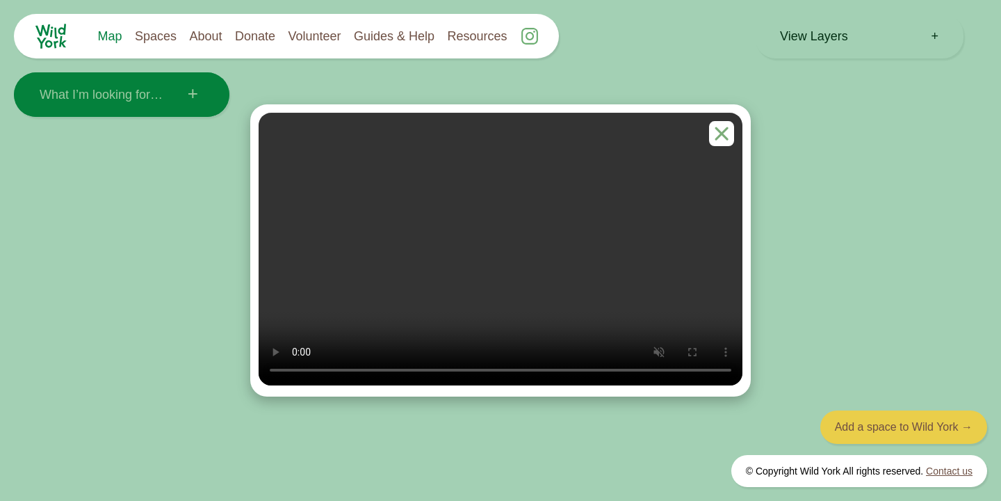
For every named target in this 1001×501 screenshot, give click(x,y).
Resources (477, 36)
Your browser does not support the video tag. (500, 249)
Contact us (949, 471)
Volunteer (314, 36)
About (205, 36)
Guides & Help (394, 36)
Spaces (156, 36)
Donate (255, 36)
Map (110, 36)
